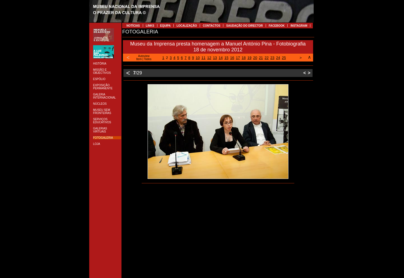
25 (284, 58)
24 (278, 58)
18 (243, 58)
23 (272, 58)
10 (197, 58)
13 (215, 58)
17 (238, 58)
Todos (148, 59)
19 (249, 58)
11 (203, 58)
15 (226, 58)
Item (139, 59)
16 (232, 58)
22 (266, 58)
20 (255, 58)
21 (261, 58)
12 (209, 58)
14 (220, 58)
